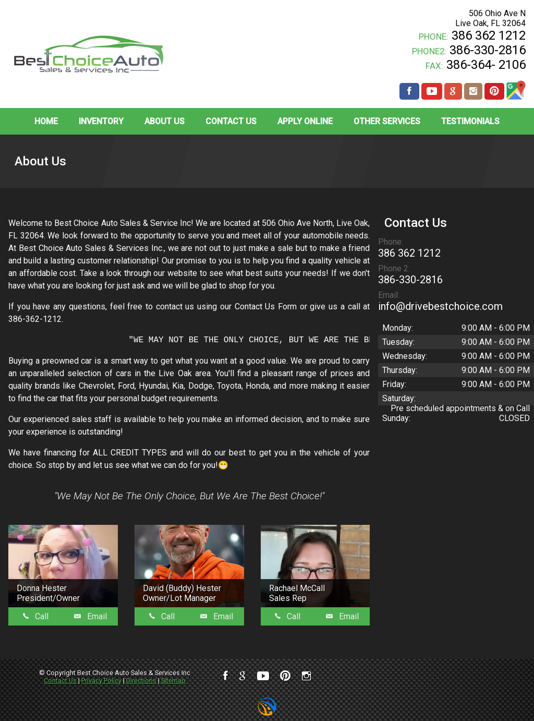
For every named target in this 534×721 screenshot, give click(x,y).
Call (35, 616)
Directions (141, 680)
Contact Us (60, 680)
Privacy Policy (101, 680)
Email (90, 616)
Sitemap (173, 680)
